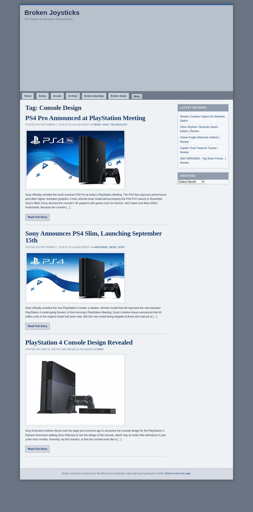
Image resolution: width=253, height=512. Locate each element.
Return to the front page (177, 473)
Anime (42, 96)
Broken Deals (118, 96)
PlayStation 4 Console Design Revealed (79, 342)
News (97, 124)
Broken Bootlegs (94, 96)
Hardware (101, 247)
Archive (72, 96)
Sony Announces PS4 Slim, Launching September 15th (93, 237)
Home (27, 96)
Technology (118, 124)
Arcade (57, 96)
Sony (105, 124)
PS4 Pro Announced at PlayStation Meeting (85, 117)
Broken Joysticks (51, 12)
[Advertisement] (126, 58)
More (137, 96)
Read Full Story (37, 217)
